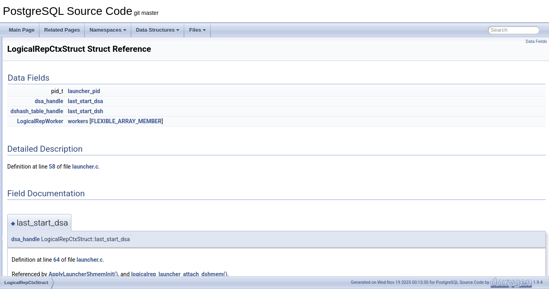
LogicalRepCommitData (51, 143)
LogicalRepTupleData (49, 249)
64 (157, 259)
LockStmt (36, 90)
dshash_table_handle (137, 111)
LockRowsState (43, 81)
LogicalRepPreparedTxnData (57, 196)
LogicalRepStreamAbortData (57, 240)
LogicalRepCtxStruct (48, 160)
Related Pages (62, 30)
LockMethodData (44, 46)
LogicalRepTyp (42, 258)
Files (197, 30)
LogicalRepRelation (47, 205)
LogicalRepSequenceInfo (53, 231)
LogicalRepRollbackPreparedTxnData (66, 222)
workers (178, 121)
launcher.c (186, 166)
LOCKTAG (37, 99)
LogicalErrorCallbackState (54, 125)
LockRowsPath (42, 72)
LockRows (37, 63)
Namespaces (107, 30)
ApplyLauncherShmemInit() (183, 274)
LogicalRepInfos (43, 178)
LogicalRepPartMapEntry (53, 187)
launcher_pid (184, 91)
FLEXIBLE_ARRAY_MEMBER (226, 121)
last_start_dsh (185, 111)
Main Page (22, 30)
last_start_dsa (185, 101)
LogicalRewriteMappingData (56, 275)
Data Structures (158, 30)
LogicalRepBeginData (49, 134)
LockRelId (37, 54)
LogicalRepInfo (42, 169)
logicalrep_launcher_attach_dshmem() (280, 274)
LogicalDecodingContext (52, 116)
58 (152, 166)
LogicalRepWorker (46, 266)
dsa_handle (149, 101)
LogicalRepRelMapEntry (52, 213)
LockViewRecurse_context (54, 107)
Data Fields (536, 41)
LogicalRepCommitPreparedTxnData (65, 152)
